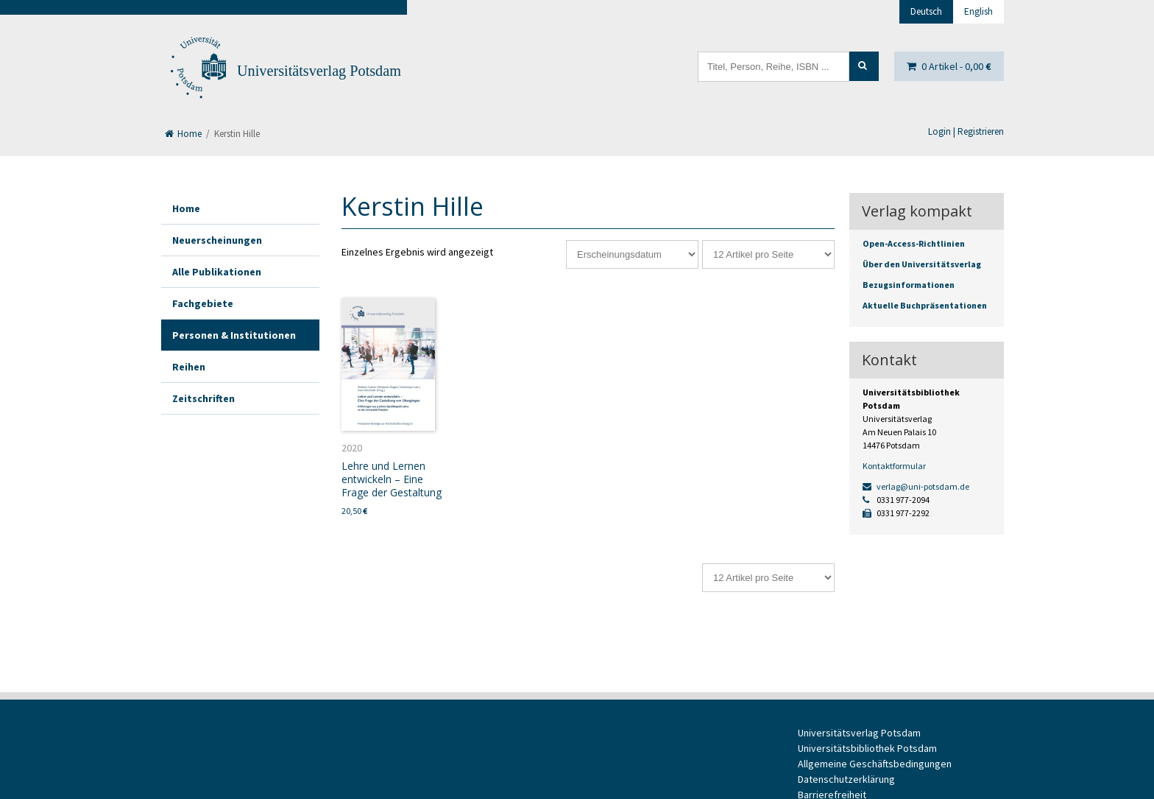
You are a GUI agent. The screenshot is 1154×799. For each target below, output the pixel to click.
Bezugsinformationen (909, 284)
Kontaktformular (894, 465)
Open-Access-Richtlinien (914, 243)
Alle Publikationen (216, 271)
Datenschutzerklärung (846, 779)
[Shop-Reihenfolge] (632, 254)
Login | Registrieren (966, 131)
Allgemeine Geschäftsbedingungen (875, 763)
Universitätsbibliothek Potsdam (867, 748)
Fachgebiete (202, 303)
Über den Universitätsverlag (922, 264)
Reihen (188, 366)
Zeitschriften (203, 398)
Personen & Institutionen (234, 335)
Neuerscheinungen (217, 240)
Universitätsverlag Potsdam (319, 71)
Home (183, 133)
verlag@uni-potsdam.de (916, 486)
